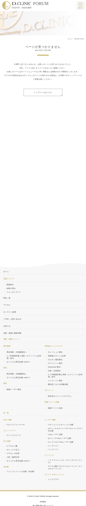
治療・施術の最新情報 (12, 325)
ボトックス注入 (13, 441)
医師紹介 (10, 276)
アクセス (7, 297)
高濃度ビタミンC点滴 (57, 348)
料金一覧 (7, 290)
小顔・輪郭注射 (13, 449)
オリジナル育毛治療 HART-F (18, 354)
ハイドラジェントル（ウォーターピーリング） (65, 453)
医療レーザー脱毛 (14, 381)
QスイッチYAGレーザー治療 (59, 430)
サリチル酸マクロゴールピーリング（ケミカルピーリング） (65, 459)
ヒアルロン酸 (12, 438)
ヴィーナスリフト (14, 427)
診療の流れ (11, 280)
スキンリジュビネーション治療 (60, 416)
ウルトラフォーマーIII (16, 416)
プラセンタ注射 (13, 445)
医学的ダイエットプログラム (60, 388)
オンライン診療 (9, 304)
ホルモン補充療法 (55, 351)
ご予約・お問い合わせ (12, 311)
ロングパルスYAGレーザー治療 (60, 434)
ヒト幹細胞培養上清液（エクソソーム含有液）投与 (24, 349)
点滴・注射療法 (54, 363)
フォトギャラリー (14, 284)
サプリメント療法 (55, 355)
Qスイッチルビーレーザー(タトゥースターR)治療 (65, 421)
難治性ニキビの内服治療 (58, 376)
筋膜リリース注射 (55, 400)
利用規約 (43, 493)
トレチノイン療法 (55, 372)
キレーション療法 (55, 344)
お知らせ (7, 318)
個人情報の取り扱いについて (43, 497)
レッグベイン (53, 438)
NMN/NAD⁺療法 (54, 359)
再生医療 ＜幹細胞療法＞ (17, 344)
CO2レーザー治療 (55, 426)
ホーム (6, 263)
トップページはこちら (43, 92)
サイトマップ (43, 501)
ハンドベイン (53, 441)
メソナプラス (53, 471)
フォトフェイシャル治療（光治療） (21, 463)
